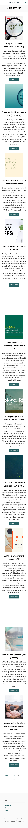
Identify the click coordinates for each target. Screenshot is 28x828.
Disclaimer (8, 805)
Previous (8, 775)
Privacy (7, 808)
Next (14, 779)
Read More (14, 80)
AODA (7, 811)
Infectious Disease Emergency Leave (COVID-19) (14, 345)
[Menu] (2, 2)
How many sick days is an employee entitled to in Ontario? (14, 726)
